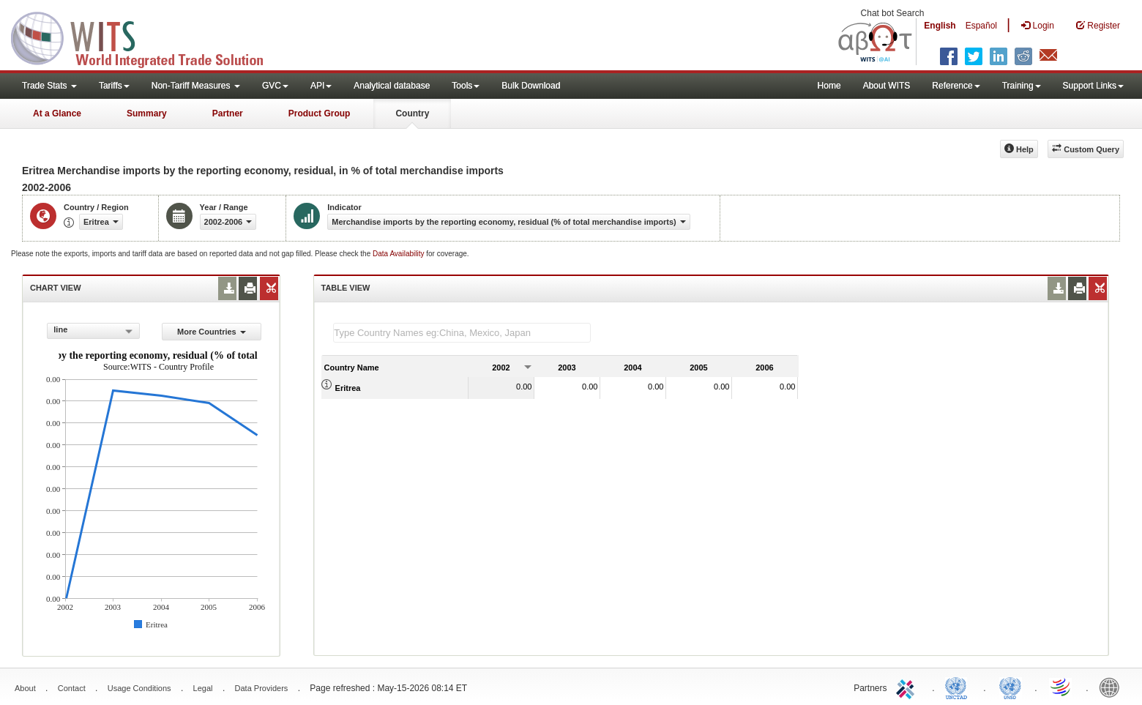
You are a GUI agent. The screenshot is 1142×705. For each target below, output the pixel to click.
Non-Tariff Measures (196, 86)
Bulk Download (530, 86)
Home (829, 86)
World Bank (1112, 686)
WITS (146, 36)
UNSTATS (1010, 686)
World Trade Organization (1061, 686)
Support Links (1093, 86)
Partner (227, 113)
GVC (275, 86)
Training (1021, 86)
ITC (907, 686)
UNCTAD (959, 686)
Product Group (319, 113)
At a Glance (57, 113)
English (939, 25)
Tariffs (114, 86)
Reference (955, 86)
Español (981, 25)
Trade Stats (49, 86)
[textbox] (462, 333)
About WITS (887, 86)
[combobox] (93, 331)
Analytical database (392, 86)
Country (412, 113)
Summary (147, 113)
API (321, 86)
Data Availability (399, 254)
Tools (465, 86)
